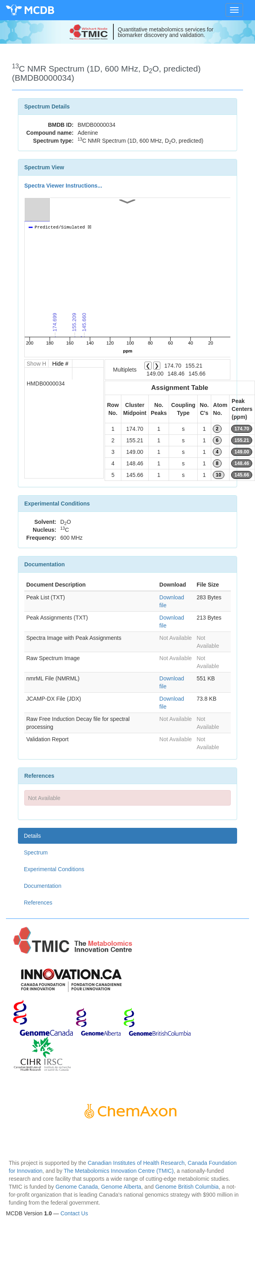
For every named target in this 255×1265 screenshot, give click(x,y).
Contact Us (74, 1213)
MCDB (39, 9)
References (38, 902)
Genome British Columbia (187, 1187)
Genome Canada (77, 1187)
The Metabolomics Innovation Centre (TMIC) (118, 1171)
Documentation (42, 886)
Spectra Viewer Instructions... (63, 185)
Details (32, 836)
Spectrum (36, 852)
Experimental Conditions (54, 869)
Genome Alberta (121, 1187)
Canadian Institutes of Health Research (136, 1163)
